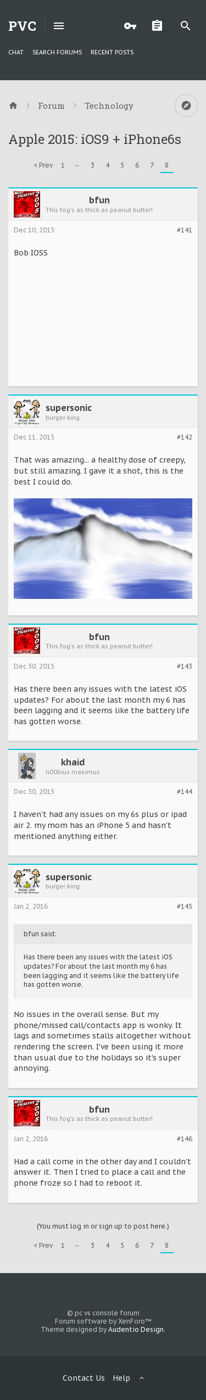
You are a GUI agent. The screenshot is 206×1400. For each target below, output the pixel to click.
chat (16, 52)
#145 (184, 906)
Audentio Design (136, 1329)
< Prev (43, 165)
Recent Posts (112, 52)
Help (121, 1378)
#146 (184, 1139)
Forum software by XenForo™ (103, 1321)
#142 (184, 437)
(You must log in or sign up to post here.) (103, 1226)
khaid (73, 762)
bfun (99, 200)
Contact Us (84, 1378)
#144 (184, 792)
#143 (184, 666)
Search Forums (57, 52)
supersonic (69, 407)
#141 (184, 230)
